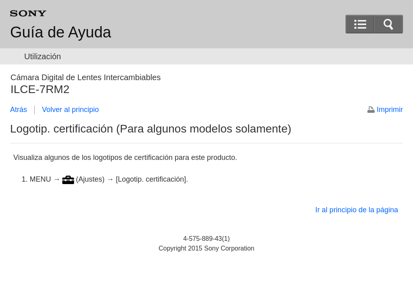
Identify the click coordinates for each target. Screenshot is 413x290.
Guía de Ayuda (60, 32)
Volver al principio (70, 110)
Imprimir (390, 110)
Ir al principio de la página (356, 210)
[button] (388, 24)
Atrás (18, 110)
